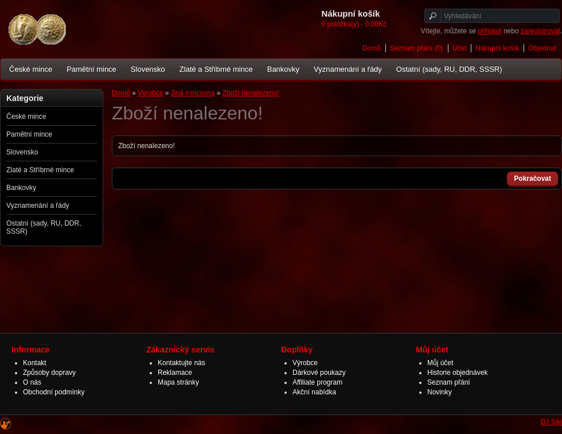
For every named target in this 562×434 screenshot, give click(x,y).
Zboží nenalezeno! (251, 93)
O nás (32, 382)
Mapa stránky (178, 382)
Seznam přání (448, 382)
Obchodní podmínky (53, 392)
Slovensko (148, 69)
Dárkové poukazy (319, 373)
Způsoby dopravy (49, 373)
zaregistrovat (540, 31)
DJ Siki (551, 422)
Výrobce (150, 93)
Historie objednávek (457, 373)
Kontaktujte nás (181, 363)
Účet (459, 48)
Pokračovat (532, 179)
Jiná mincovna (193, 93)
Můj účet (440, 363)
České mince (30, 69)
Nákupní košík (497, 48)
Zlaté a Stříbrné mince (216, 69)
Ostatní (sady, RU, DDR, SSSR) (449, 69)
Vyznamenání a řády (348, 69)
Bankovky (283, 69)
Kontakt (34, 363)
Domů (371, 48)
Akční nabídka (314, 392)
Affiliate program (317, 382)
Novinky (439, 392)
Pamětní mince (91, 69)
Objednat (542, 48)
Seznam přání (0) (416, 48)
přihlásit (489, 31)
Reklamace (175, 373)
